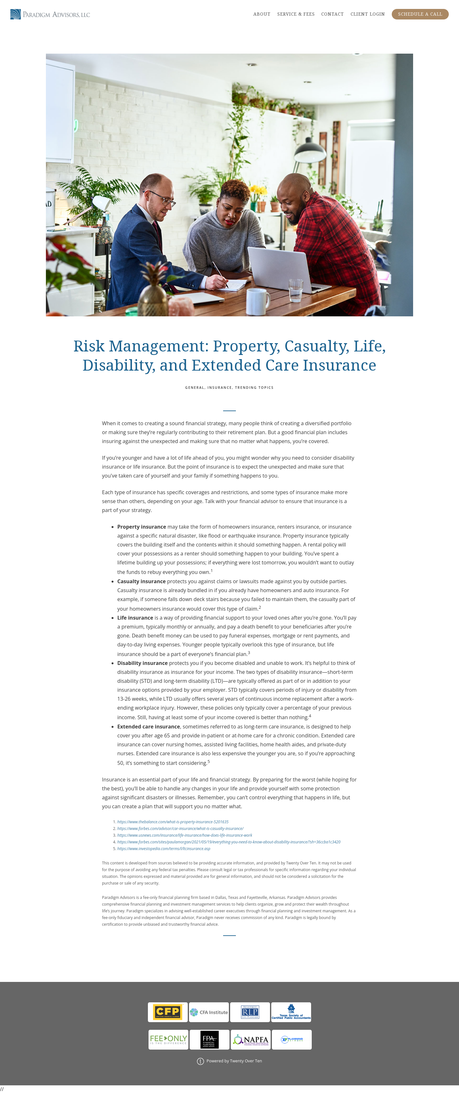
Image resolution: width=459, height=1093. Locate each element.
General (194, 387)
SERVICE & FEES (296, 14)
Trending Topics (254, 387)
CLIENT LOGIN (368, 14)
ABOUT (262, 14)
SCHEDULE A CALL (420, 14)
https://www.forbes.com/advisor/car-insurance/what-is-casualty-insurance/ (180, 828)
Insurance (220, 387)
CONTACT (332, 14)
